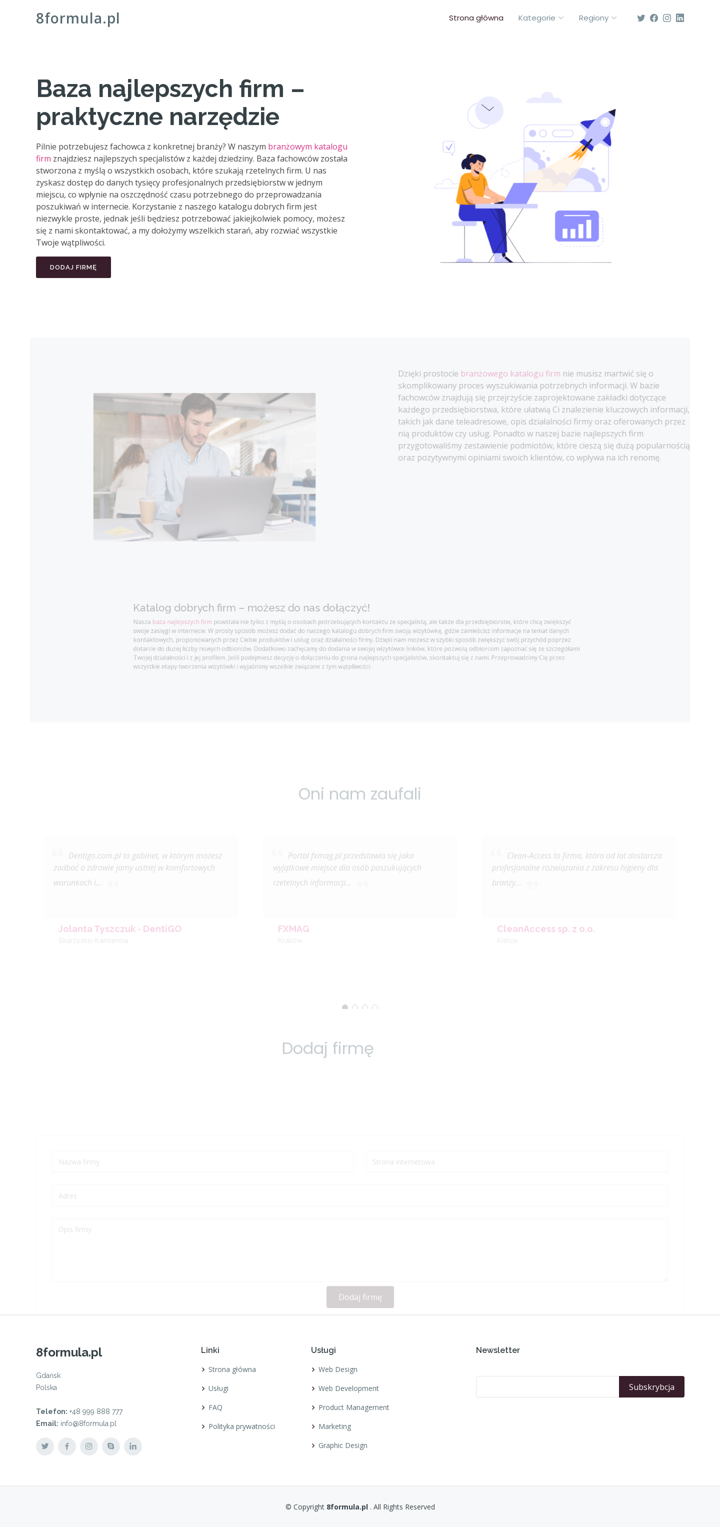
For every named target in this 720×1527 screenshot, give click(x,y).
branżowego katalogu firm (524, 373)
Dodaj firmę (73, 272)
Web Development (348, 1388)
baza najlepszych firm (207, 622)
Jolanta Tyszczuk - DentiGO (120, 937)
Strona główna (476, 17)
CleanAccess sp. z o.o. (546, 937)
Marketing (334, 1426)
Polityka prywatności (241, 1426)
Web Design (338, 1369)
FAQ (215, 1407)
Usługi (218, 1388)
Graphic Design (343, 1445)
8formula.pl (78, 18)
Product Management (354, 1407)
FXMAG (294, 937)
